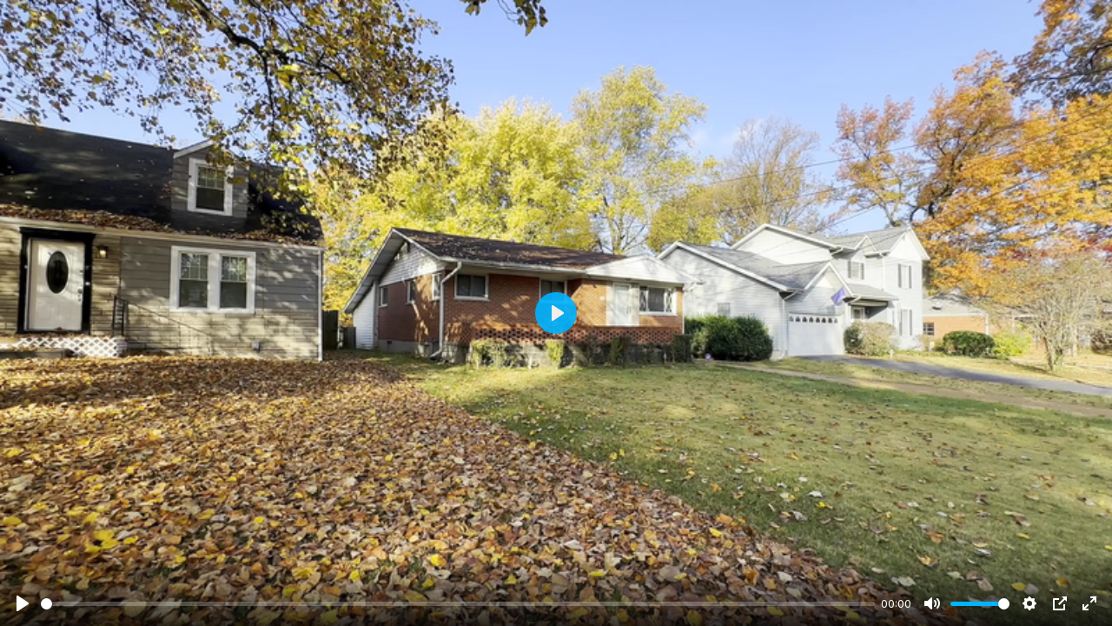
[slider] (458, 604)
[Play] (22, 603)
